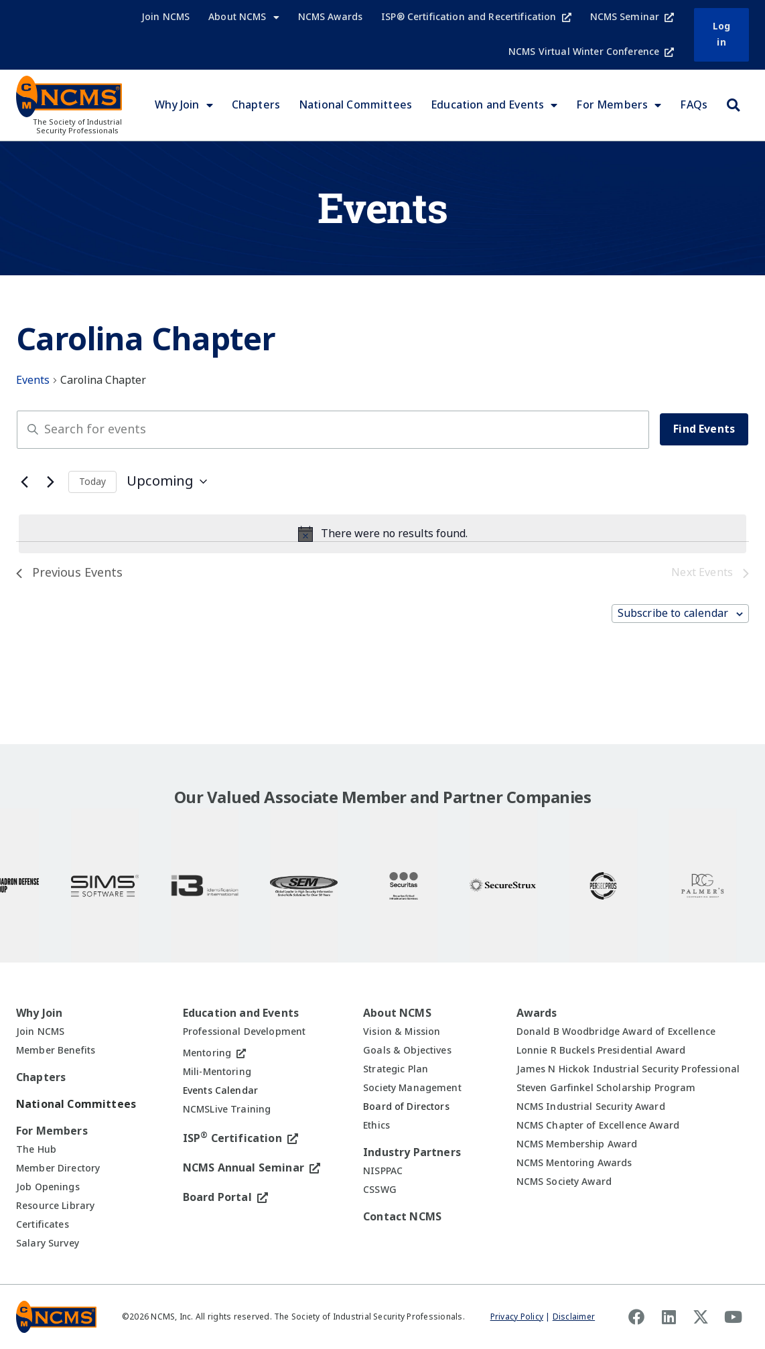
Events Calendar (220, 1090)
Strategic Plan (395, 1069)
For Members (618, 105)
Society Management (412, 1087)
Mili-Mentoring (217, 1071)
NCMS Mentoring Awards (574, 1162)
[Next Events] (50, 482)
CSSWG (380, 1189)
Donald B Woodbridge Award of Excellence (615, 1031)
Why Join (183, 105)
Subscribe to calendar (673, 613)
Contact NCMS (402, 1216)
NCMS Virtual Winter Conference (591, 51)
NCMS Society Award (564, 1181)
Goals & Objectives (407, 1050)
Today (92, 481)
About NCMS (243, 17)
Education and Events (494, 105)
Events (33, 380)
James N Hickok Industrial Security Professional (628, 1069)
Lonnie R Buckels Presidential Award (601, 1050)
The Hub (36, 1149)
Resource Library (55, 1205)
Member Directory (58, 1168)
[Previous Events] (24, 482)
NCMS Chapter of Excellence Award (597, 1125)
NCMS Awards (330, 16)
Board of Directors (406, 1106)
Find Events (704, 429)
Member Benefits (55, 1050)
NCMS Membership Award (577, 1144)
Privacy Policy (516, 1317)
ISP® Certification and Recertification (476, 16)
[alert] (382, 533)
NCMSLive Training (227, 1109)
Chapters (256, 105)
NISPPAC (383, 1171)
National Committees (355, 105)
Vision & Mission (401, 1031)
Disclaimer (574, 1317)
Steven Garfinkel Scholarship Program (606, 1087)
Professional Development (244, 1031)
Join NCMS (165, 16)
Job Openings (48, 1187)
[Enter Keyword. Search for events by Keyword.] (333, 430)
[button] (733, 105)
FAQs (693, 105)
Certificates (42, 1224)
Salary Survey (47, 1243)
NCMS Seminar (632, 16)
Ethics (376, 1125)
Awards (536, 1013)
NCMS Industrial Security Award (590, 1106)
